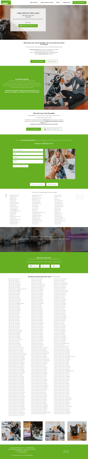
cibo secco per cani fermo (36, 324)
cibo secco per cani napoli (59, 330)
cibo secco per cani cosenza (60, 336)
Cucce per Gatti (57, 208)
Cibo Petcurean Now (58, 200)
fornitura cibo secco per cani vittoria (39, 410)
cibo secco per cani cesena (14, 317)
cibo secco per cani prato (59, 309)
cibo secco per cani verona (59, 306)
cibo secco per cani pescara (60, 327)
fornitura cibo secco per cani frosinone (17, 396)
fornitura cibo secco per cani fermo (16, 393)
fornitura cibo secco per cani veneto (16, 415)
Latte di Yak (12, 215)
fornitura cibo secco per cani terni (38, 390)
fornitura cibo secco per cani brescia (16, 369)
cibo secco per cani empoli (37, 309)
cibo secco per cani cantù (14, 296)
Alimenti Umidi (13, 198)
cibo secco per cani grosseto (60, 316)
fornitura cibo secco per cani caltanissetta (63, 406)
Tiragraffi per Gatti (14, 223)
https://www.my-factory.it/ (22, 450)
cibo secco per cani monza (14, 297)
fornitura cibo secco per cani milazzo (16, 406)
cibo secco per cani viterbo (37, 320)
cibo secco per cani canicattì (37, 339)
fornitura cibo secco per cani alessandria (40, 353)
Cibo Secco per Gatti (36, 202)
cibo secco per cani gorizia (59, 320)
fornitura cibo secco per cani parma (61, 369)
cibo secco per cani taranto (37, 336)
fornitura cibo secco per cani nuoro (38, 393)
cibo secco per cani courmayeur (38, 286)
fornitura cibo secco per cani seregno (17, 365)
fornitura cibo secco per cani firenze (61, 379)
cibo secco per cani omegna (37, 289)
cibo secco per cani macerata (37, 323)
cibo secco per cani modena (60, 304)
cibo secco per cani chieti (14, 329)
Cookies (24, 452)
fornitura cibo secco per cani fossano (62, 349)
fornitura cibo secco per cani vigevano (39, 356)
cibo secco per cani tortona (37, 287)
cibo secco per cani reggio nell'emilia (16, 303)
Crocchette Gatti (35, 206)
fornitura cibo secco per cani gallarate (17, 359)
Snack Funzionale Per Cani (59, 221)
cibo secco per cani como (59, 296)
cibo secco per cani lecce (14, 340)
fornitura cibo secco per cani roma (61, 392)
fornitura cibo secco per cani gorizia (39, 389)
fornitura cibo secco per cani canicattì (17, 408)
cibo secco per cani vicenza (14, 310)
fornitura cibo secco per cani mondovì (62, 352)
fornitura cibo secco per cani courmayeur (17, 355)
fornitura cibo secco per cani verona (39, 375)
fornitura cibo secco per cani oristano (39, 395)
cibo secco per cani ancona (14, 323)
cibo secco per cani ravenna (60, 314)
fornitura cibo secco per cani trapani (16, 403)
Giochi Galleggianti (14, 209)
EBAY (55, 266)
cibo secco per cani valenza (14, 286)
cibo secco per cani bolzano (60, 312)
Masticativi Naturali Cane (15, 216)
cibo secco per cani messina (60, 339)
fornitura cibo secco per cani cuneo (61, 350)
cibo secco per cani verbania (15, 291)
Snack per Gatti (57, 222)
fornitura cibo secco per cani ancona (62, 390)
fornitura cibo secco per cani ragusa (61, 410)
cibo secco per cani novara (59, 286)
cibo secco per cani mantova (60, 303)
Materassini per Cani (36, 216)
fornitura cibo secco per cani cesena (62, 385)
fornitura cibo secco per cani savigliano (39, 347)
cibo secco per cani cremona (60, 299)
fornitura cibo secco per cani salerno (62, 400)
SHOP (45, 266)
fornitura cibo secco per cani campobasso (63, 398)
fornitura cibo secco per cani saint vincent (40, 352)
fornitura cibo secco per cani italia (38, 392)
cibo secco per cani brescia (37, 300)
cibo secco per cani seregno (37, 296)
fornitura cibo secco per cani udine (61, 387)
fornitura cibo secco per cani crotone (39, 409)
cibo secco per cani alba (59, 280)
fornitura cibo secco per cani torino (61, 346)
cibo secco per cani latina (14, 327)
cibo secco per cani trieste (37, 322)
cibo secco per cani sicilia (59, 344)
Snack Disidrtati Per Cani (37, 221)
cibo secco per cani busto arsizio (61, 290)
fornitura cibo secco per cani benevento (62, 399)
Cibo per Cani (57, 199)
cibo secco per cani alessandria (60, 284)
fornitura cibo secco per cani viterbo (16, 389)
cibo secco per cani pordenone (60, 317)
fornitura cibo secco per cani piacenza (62, 366)
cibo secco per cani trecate (14, 287)
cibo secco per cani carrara (37, 301)
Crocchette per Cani (14, 208)
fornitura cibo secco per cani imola (61, 380)
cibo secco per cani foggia (59, 332)
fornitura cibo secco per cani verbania (62, 359)
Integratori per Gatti (58, 213)
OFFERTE (52, 61)
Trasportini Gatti (57, 223)
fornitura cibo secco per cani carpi (16, 373)
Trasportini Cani (35, 223)
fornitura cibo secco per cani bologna (62, 376)
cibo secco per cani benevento (15, 332)
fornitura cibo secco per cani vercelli (39, 350)
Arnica (55, 198)
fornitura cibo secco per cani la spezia (62, 367)
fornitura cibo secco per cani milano (61, 362)
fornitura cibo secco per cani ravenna (39, 383)
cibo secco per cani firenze (14, 312)
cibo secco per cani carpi (36, 304)
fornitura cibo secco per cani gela (16, 410)
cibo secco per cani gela (36, 342)
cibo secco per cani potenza (37, 333)
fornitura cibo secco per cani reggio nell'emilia (64, 370)
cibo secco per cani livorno (14, 307)
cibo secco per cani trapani (37, 334)
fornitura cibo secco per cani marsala (39, 403)
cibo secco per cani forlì (14, 314)
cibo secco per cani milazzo (37, 337)
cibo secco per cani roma (14, 324)
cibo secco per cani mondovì (15, 284)
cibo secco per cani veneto (37, 346)
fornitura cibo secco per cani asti (16, 349)
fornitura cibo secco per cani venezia (62, 383)
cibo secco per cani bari (59, 333)
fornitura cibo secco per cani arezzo (16, 386)
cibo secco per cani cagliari (37, 329)
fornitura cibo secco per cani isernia (39, 398)
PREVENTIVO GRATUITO (28, 25)
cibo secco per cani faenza (59, 313)
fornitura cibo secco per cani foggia (38, 400)
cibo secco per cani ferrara (37, 310)
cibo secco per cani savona (59, 289)
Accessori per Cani (58, 195)
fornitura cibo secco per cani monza (61, 365)
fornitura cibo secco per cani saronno (17, 362)
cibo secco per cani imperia (37, 294)
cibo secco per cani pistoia (36, 307)
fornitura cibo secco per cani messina (39, 408)
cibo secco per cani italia (59, 323)
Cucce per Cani (35, 208)
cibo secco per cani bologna (14, 309)
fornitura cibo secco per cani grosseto (39, 385)
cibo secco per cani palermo (14, 336)
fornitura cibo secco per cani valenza (62, 353)
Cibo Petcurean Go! (36, 200)
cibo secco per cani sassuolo (15, 304)
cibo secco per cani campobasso (15, 330)
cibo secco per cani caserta (37, 330)
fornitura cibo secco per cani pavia (16, 360)
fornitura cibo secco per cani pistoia (16, 376)
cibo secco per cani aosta (36, 283)
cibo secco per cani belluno (37, 316)
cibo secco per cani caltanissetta (15, 339)
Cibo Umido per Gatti (58, 203)
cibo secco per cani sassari (14, 322)
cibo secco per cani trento (59, 307)
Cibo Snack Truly (57, 202)
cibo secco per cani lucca (14, 306)
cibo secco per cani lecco (59, 297)
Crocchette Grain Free (59, 206)
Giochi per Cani (35, 209)
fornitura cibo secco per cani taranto (16, 405)
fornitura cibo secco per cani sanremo (39, 363)
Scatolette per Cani (58, 219)
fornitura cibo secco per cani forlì (61, 382)
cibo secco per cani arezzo (36, 317)
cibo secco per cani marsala (60, 334)
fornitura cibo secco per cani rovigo (16, 380)
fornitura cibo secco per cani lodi (16, 366)
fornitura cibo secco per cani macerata (17, 392)
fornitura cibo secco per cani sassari (61, 389)
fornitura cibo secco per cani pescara (39, 396)
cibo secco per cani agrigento (60, 337)
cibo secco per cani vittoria (59, 342)
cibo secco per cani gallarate (37, 290)
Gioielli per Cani (57, 211)
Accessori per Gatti (14, 196)
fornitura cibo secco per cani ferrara (16, 379)
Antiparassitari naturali (37, 198)
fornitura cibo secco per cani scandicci (39, 379)
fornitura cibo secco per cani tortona (16, 356)
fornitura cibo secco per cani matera (61, 402)
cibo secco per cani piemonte (37, 344)
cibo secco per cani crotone (60, 340)
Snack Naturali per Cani (15, 222)
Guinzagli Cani (57, 212)
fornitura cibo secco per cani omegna (17, 357)
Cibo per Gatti (13, 200)
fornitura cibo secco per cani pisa (16, 375)
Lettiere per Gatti (58, 215)
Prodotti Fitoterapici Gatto (15, 219)
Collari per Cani (13, 205)
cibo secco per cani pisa (36, 306)
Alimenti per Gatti (58, 196)
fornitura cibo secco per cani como (38, 365)
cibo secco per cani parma (14, 301)
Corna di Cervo (35, 205)
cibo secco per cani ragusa (14, 343)
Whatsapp (52, 184)
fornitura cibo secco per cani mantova (39, 372)
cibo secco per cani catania (14, 342)
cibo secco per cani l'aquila (14, 326)
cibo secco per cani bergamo (37, 299)
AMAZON (33, 266)
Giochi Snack (34, 211)
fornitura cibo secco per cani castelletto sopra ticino (65, 356)
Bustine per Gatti (35, 199)
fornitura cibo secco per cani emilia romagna (41, 412)
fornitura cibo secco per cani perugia (39, 387)
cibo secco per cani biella (36, 281)
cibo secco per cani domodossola (61, 291)
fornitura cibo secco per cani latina (61, 395)
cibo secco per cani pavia (36, 291)
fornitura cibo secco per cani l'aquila (62, 393)
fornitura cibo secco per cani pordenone (39, 386)
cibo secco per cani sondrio (60, 300)
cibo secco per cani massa (59, 301)
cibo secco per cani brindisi (14, 337)
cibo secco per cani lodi (36, 297)
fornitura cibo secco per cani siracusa (17, 412)
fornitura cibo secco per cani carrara (16, 370)
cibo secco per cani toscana (14, 346)
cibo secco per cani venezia (14, 316)
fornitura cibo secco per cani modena (39, 373)
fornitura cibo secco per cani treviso (16, 383)
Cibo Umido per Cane (36, 203)
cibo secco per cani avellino (37, 332)
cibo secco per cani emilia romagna (61, 343)
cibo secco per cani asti (36, 280)
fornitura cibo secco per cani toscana (62, 413)
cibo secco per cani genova (60, 293)
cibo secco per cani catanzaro (37, 340)
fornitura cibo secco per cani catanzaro (17, 409)
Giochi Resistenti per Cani (15, 211)
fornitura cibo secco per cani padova (16, 382)
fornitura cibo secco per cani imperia (16, 363)
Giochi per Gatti (57, 209)
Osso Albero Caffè (58, 216)
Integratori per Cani (36, 213)
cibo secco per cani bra (13, 280)
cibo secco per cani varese (14, 293)
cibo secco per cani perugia (59, 319)
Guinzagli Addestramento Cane (38, 212)
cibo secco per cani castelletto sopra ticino (18, 289)
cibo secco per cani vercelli (59, 281)
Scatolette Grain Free (36, 219)
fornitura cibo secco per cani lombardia (62, 412)
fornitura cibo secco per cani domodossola (40, 360)
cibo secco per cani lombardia (15, 344)
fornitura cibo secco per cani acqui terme (17, 353)
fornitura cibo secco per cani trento (39, 376)
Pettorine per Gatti (36, 218)
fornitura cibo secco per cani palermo (62, 403)
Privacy (20, 452)
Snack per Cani (35, 222)
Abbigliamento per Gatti (37, 195)
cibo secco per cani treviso (37, 314)
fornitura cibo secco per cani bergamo (17, 367)
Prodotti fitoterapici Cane (59, 218)
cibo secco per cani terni (59, 322)
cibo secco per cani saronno (37, 293)
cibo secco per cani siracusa (37, 343)
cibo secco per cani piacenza (15, 299)
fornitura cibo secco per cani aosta (16, 352)
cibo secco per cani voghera (14, 290)
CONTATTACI (79, 2)
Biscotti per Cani (13, 199)
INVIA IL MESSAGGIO (20, 165)
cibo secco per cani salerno (14, 333)
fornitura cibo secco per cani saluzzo (16, 347)
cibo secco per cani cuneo (14, 283)
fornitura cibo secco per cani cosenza (39, 405)
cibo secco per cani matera (14, 334)
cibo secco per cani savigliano (60, 279)
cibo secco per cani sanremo (60, 294)
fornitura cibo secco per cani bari (38, 402)
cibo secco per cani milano (14, 294)
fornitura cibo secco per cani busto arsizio (40, 359)
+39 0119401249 (37, 61)
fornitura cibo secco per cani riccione (17, 387)
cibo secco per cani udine (14, 320)
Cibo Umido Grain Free (14, 203)
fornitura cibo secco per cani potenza (16, 402)
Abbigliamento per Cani (15, 195)
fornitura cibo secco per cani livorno (62, 375)
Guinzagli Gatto (13, 213)
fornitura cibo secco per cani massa (38, 370)
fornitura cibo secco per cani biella (16, 350)
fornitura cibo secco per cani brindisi (62, 405)
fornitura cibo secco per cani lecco (38, 366)
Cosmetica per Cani (58, 205)
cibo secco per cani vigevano (60, 287)
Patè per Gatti (13, 218)
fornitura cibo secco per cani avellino (16, 400)
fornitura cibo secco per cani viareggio (17, 372)
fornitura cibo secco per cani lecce (61, 408)
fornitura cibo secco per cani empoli (16, 377)
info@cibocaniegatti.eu (17, 449)
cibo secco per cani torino (14, 279)
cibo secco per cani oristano (60, 326)
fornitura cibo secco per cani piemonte (17, 413)
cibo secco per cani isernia (59, 329)
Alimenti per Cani (35, 196)
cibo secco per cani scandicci (60, 310)
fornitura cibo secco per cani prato (38, 377)
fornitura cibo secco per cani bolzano (39, 380)
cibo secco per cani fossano (14, 281)
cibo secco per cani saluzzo (37, 279)
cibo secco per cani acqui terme (38, 284)
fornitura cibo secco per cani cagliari (16, 398)
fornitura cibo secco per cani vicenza (62, 377)
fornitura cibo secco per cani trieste (16, 390)
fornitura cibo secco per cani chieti (61, 396)
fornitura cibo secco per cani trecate (62, 355)
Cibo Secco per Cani (14, 202)
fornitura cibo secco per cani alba (38, 349)
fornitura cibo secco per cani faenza (39, 382)
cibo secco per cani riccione (37, 319)
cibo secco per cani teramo (37, 326)
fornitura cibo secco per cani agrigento (39, 406)
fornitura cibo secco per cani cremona (39, 367)
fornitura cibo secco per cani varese (61, 360)
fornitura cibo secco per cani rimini (61, 386)
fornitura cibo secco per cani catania (62, 409)
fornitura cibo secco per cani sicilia (38, 413)
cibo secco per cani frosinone (37, 327)
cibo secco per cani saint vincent (61, 283)
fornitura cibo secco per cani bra (61, 347)
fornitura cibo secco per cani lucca (61, 373)
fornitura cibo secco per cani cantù (61, 363)
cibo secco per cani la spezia (15, 300)
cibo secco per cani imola (14, 313)
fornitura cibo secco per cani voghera (62, 357)
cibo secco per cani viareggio (37, 303)
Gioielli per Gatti (13, 212)
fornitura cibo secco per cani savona (39, 357)
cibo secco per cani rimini (14, 319)
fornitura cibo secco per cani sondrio (39, 369)
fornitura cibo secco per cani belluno (16, 385)
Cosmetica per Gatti (14, 206)
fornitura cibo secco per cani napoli (39, 399)
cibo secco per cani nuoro (59, 324)
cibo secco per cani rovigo (36, 312)
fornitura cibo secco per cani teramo (16, 395)
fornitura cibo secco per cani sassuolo (62, 372)
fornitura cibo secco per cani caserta (16, 399)
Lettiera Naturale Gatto (37, 215)
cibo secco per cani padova (37, 313)
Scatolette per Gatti (14, 221)
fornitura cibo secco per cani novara (39, 355)
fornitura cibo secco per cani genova (39, 362)
